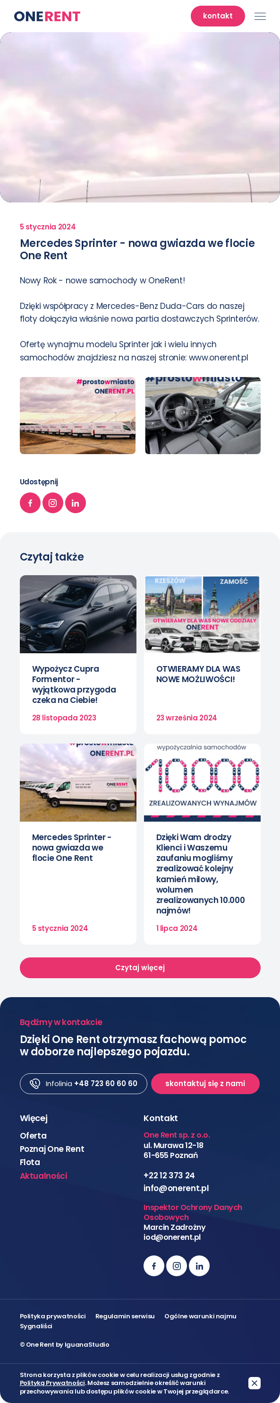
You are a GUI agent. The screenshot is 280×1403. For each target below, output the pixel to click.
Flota (30, 1162)
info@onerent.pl (176, 1188)
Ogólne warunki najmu (200, 1316)
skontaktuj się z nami (205, 1083)
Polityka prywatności (53, 1316)
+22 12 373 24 (169, 1175)
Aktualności (43, 1176)
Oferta (33, 1135)
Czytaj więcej (140, 968)
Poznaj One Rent (52, 1149)
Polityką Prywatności (52, 1383)
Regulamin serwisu (125, 1316)
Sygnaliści (36, 1326)
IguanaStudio (87, 1344)
